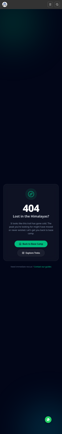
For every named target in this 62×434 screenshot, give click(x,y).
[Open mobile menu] (50, 4)
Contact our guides (42, 266)
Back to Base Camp (31, 243)
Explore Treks (31, 252)
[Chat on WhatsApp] (48, 419)
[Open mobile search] (57, 4)
